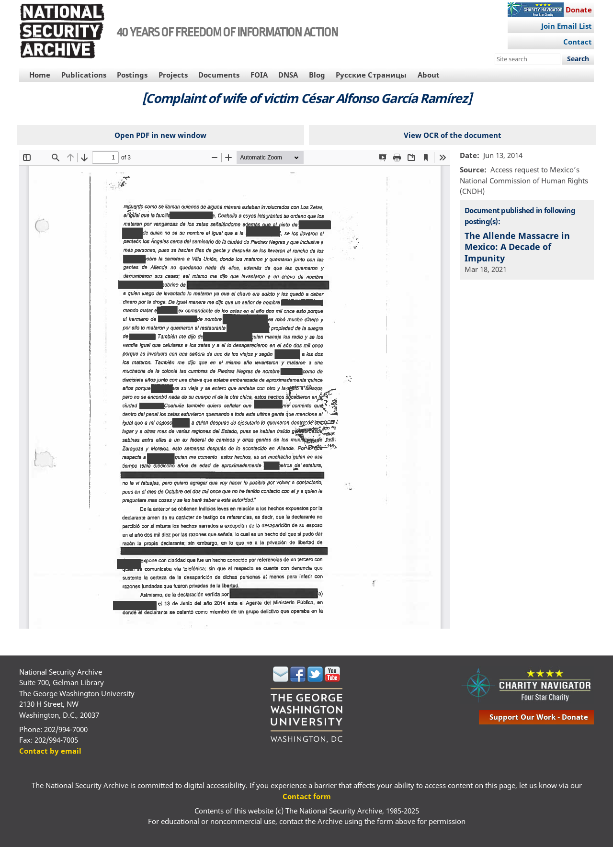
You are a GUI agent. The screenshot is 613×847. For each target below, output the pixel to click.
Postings (132, 74)
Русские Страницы (371, 74)
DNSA (288, 74)
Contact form (307, 796)
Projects (173, 74)
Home (39, 74)
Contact (577, 41)
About (429, 74)
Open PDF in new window (160, 135)
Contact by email (50, 751)
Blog (317, 74)
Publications (83, 74)
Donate (579, 9)
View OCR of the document (452, 135)
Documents (218, 74)
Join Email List (566, 26)
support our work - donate (538, 717)
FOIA (259, 74)
